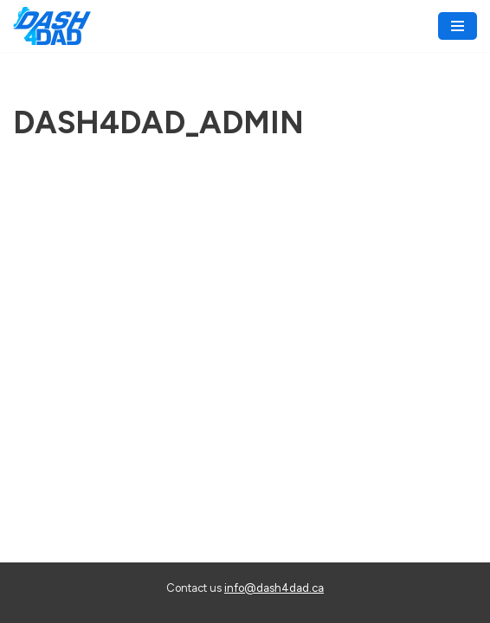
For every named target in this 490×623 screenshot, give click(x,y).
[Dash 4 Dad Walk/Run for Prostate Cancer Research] (52, 26)
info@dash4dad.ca (274, 587)
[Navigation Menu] (457, 26)
